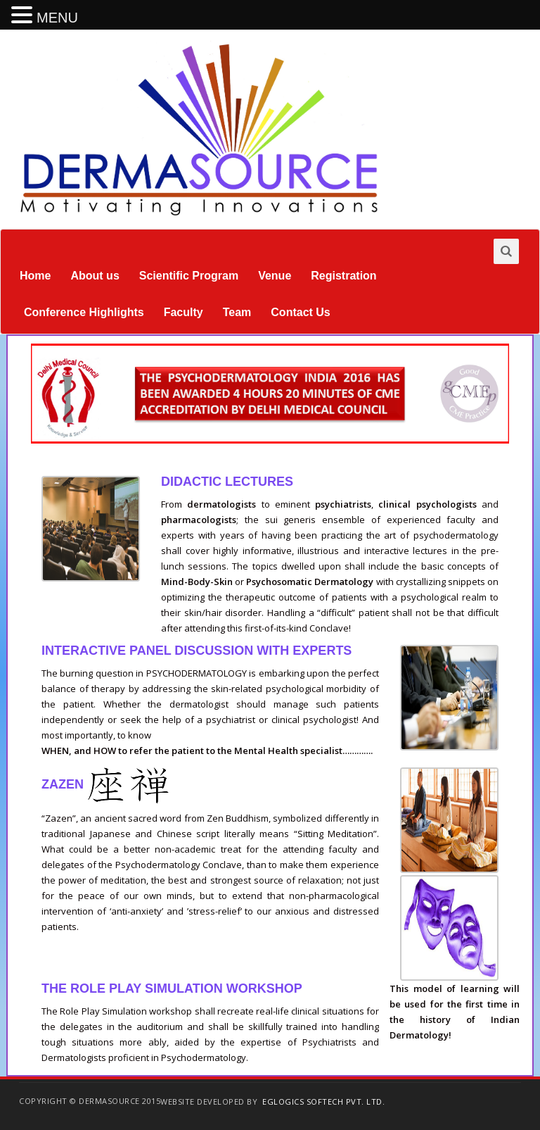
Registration (343, 276)
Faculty (183, 312)
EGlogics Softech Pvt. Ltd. (323, 1101)
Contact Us (300, 312)
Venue (274, 276)
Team (237, 312)
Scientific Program (188, 276)
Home (35, 276)
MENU (57, 17)
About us (94, 276)
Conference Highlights (84, 312)
